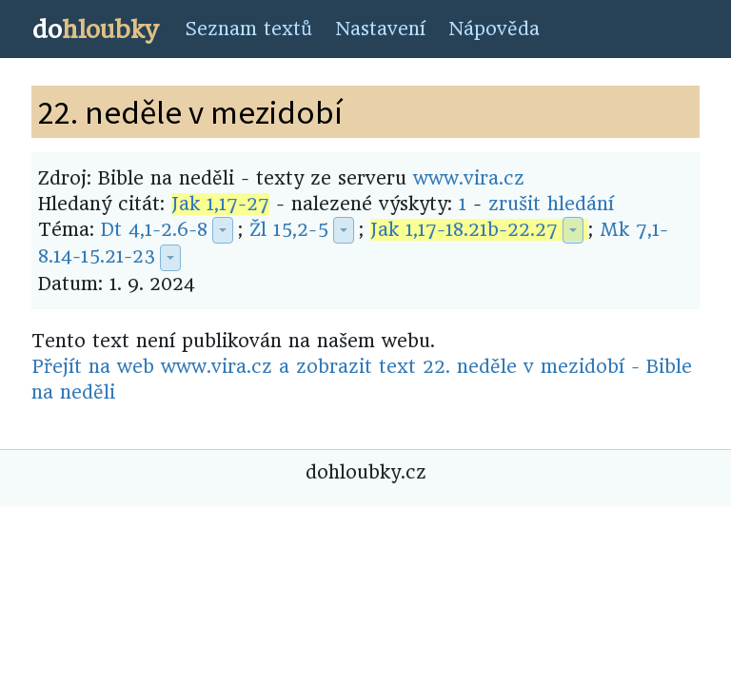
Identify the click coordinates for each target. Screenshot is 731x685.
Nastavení (380, 29)
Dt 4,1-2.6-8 (154, 230)
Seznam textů (248, 29)
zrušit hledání (551, 204)
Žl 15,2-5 (288, 230)
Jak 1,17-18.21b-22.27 (464, 230)
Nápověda (494, 29)
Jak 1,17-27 (220, 204)
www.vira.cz (468, 178)
